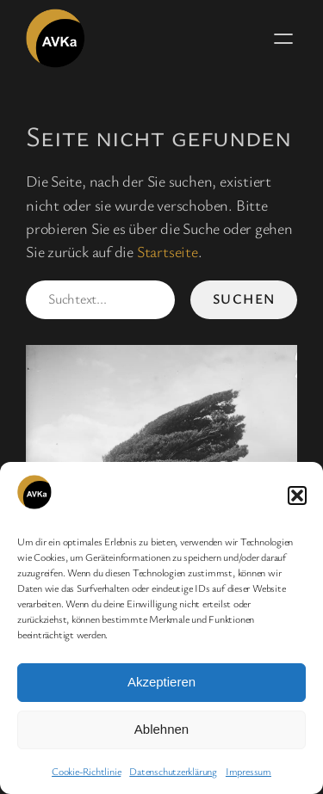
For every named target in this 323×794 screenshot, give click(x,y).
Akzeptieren (161, 681)
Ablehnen (161, 729)
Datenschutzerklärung (173, 771)
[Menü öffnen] (283, 38)
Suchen (244, 298)
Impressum (248, 771)
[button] (297, 495)
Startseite (167, 251)
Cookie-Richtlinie (86, 771)
